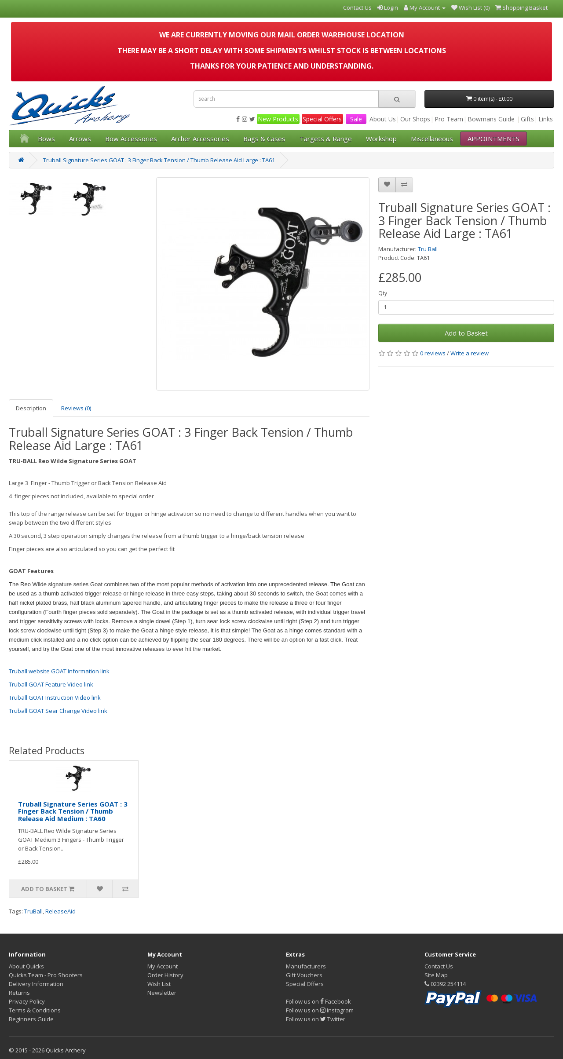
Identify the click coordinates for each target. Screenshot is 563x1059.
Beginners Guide (31, 1019)
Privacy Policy (27, 1001)
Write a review (469, 353)
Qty (382, 293)
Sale (356, 119)
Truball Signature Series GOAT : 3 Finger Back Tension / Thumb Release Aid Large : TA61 (159, 160)
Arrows (80, 138)
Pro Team (449, 119)
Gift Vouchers (304, 975)
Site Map (436, 975)
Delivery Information (36, 984)
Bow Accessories (131, 138)
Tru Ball (428, 249)
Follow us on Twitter (315, 1019)
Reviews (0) (76, 408)
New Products (278, 119)
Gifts (527, 119)
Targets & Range (326, 138)
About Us (382, 119)
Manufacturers (306, 966)
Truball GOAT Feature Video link (51, 684)
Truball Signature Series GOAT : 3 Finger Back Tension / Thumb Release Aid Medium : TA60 (73, 811)
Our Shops (415, 119)
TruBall (33, 911)
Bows (46, 138)
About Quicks (26, 966)
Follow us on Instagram (320, 1010)
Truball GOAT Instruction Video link (55, 697)
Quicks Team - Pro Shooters (46, 975)
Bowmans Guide (491, 119)
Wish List (159, 984)
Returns (19, 993)
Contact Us (438, 966)
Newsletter (161, 993)
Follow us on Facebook (318, 1001)
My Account (162, 966)
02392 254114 (445, 984)
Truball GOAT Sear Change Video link (58, 711)
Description (31, 408)
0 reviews (433, 353)
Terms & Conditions (35, 1010)
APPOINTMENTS (493, 138)
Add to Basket (466, 333)
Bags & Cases (264, 138)
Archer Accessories (200, 138)
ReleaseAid (60, 911)
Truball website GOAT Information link (59, 671)
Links (545, 119)
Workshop (381, 138)
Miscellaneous (432, 138)
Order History (165, 975)
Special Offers (322, 119)
